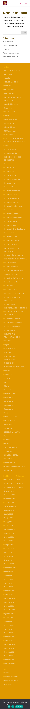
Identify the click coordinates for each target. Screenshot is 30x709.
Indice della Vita (10, 225)
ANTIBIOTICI (9, 89)
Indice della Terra (10, 221)
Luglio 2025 (8, 514)
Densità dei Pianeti (11, 119)
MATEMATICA (9, 348)
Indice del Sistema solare (13, 179)
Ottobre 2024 (9, 537)
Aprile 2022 (8, 629)
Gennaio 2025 (9, 533)
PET (5, 382)
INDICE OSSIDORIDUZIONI (14, 293)
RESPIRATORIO (10, 420)
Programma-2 (9, 401)
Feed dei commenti (11, 680)
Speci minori (8, 436)
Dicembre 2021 (9, 644)
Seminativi (8, 428)
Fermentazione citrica (11, 53)
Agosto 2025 (9, 510)
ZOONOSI (8, 470)
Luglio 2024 (8, 541)
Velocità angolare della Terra (14, 466)
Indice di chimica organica (13, 255)
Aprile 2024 (8, 552)
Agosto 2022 (9, 614)
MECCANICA (9, 363)
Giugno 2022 (8, 621)
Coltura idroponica (10, 45)
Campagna (8, 108)
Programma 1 (9, 397)
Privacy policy (19, 706)
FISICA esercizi (10, 131)
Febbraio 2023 (9, 591)
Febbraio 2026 (9, 487)
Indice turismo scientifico (13, 322)
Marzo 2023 (8, 587)
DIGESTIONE (9, 123)
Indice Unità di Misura (12, 326)
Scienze (20, 483)
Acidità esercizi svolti (12, 70)
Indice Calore (9, 168)
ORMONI (7, 378)
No (12, 706)
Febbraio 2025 (9, 529)
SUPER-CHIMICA (10, 447)
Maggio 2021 (9, 652)
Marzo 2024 (8, 556)
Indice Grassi (9, 286)
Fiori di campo (8, 41)
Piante (6, 386)
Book (19, 479)
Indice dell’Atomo (10, 194)
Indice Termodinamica (12, 319)
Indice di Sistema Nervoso (13, 270)
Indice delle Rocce (11, 233)
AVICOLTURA (9, 93)
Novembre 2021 (10, 648)
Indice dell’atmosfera (12, 191)
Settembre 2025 (10, 506)
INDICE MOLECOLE (12, 289)
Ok (9, 706)
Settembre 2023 (10, 568)
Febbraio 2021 (9, 660)
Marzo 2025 (8, 525)
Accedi (6, 673)
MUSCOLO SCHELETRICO (14, 367)
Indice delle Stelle (10, 237)
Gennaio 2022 (9, 640)
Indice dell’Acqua (10, 187)
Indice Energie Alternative (13, 278)
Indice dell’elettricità (11, 198)
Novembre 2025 (10, 499)
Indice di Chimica (10, 244)
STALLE (7, 440)
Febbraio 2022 (9, 637)
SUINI (6, 443)
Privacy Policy (9, 390)
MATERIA (7, 352)
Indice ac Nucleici (10, 153)
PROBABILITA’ (9, 394)
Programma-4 (9, 409)
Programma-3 (9, 405)
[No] (28, 704)
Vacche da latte (10, 463)
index (6, 145)
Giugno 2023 (9, 575)
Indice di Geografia (11, 266)
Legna (6, 345)
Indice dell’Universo (11, 210)
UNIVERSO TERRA (11, 455)
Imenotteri (6, 49)
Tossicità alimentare (10, 57)
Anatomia (7, 86)
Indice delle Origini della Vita (14, 229)
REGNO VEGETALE (11, 417)
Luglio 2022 (8, 617)
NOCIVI (7, 371)
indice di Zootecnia (11, 274)
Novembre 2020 (9, 663)
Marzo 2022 (8, 633)
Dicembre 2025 (9, 495)
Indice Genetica (10, 149)
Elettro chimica (9, 127)
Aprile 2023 (8, 583)
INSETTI (7, 341)
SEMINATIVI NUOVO (12, 432)
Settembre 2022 (10, 610)
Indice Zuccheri (9, 330)
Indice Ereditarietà (11, 282)
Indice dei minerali (10, 171)
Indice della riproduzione (13, 217)
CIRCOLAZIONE (10, 112)
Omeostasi (8, 374)
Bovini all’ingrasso (11, 104)
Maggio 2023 (9, 579)
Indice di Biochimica (11, 240)
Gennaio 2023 (9, 594)
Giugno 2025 (9, 518)
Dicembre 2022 (9, 598)
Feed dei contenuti (11, 677)
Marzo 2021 (8, 656)
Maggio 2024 (9, 548)
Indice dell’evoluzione (12, 202)
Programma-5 (9, 413)
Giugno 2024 (9, 545)
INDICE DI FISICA (11, 263)
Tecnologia (8, 451)
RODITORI (8, 424)
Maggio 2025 (9, 522)
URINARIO (8, 459)
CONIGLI (7, 116)
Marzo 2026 (8, 483)
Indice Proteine (9, 304)
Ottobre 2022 (9, 606)
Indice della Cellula (11, 214)
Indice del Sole (9, 183)
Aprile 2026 (8, 479)
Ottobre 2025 (9, 502)
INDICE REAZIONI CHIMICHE (15, 308)
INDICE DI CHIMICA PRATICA (15, 259)
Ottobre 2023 (9, 564)
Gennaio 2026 (9, 491)
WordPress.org (9, 684)
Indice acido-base (10, 164)
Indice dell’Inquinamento (13, 206)
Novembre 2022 (9, 602)
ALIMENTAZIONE (11, 82)
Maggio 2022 (9, 625)
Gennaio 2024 (9, 560)
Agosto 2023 (9, 571)
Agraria (7, 78)
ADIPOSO (8, 74)
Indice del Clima (10, 175)
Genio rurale (8, 135)
